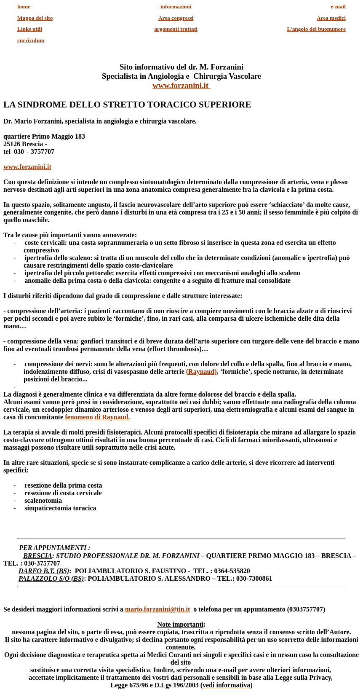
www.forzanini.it (181, 85)
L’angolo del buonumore (316, 29)
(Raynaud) (201, 371)
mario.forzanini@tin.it (157, 609)
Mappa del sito (35, 18)
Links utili (29, 29)
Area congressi (176, 18)
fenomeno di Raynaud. (97, 417)
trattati (176, 29)
